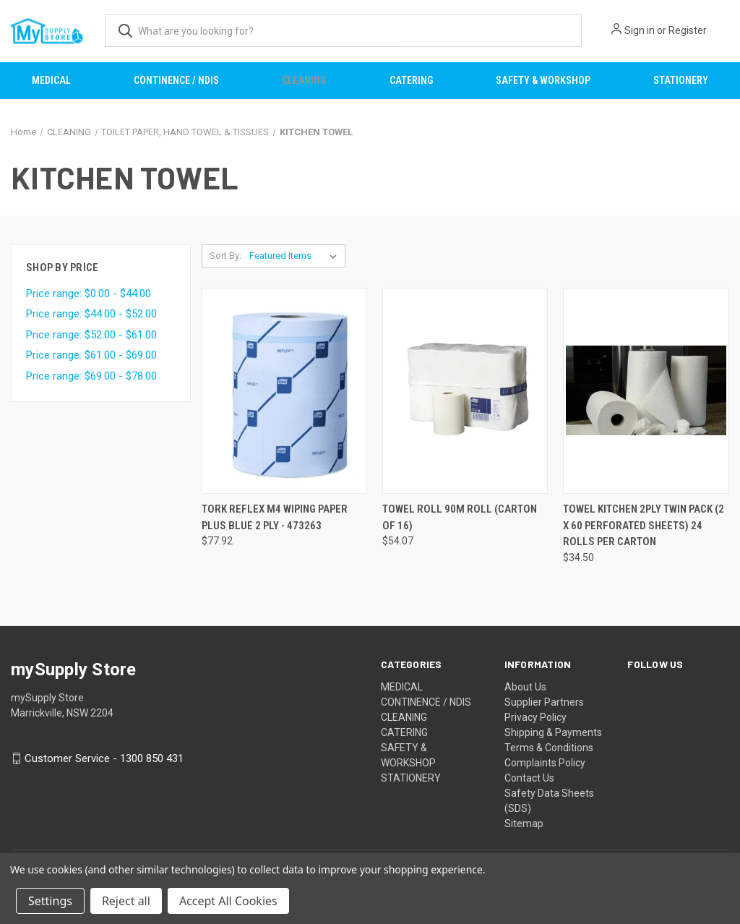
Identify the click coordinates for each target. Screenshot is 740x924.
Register (687, 30)
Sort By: (225, 255)
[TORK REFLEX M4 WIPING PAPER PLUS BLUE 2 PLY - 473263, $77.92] (284, 391)
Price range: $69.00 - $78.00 (91, 375)
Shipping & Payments (553, 732)
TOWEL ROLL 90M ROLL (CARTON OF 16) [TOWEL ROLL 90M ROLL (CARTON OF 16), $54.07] (459, 517)
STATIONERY (680, 80)
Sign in (639, 30)
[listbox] (296, 256)
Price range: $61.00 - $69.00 (91, 355)
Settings (50, 901)
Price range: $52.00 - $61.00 (91, 334)
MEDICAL (51, 80)
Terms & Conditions (548, 747)
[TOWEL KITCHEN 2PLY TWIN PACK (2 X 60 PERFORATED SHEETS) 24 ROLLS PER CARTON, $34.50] (646, 391)
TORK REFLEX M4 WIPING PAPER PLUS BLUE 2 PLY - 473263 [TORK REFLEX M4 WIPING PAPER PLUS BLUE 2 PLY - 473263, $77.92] (275, 517)
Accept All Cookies (228, 901)
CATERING (411, 80)
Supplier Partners (544, 702)
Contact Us (529, 778)
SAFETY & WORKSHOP (543, 80)
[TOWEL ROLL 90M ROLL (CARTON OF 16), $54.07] (465, 391)
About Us (525, 687)
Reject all (126, 901)
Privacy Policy (535, 717)
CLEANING (304, 80)
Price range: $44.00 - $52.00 (91, 313)
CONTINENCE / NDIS (176, 80)
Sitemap (523, 823)
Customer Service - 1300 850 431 (104, 758)
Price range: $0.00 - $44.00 (88, 293)
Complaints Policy (544, 763)
